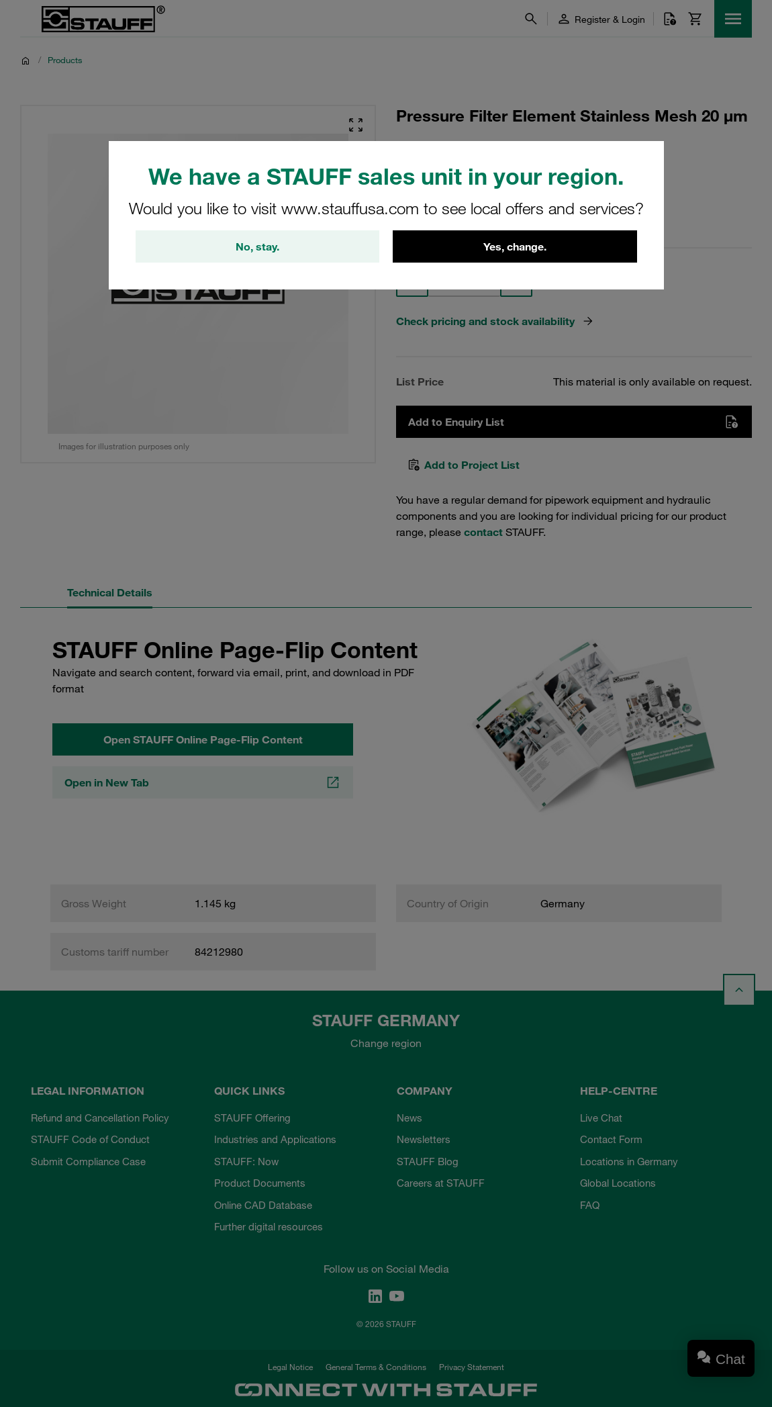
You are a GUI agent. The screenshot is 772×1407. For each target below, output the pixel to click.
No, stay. (257, 246)
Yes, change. (514, 246)
